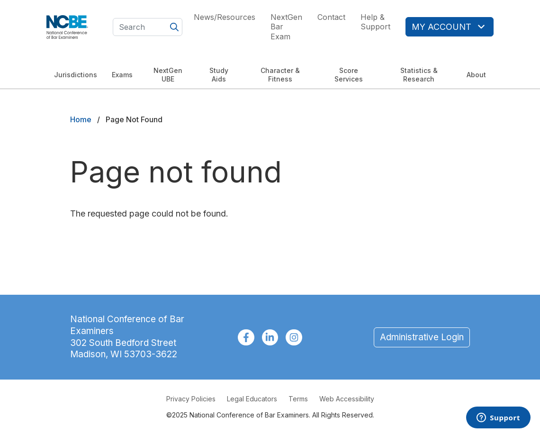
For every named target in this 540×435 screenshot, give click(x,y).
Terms (298, 399)
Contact (331, 17)
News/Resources (224, 17)
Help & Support (375, 22)
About (476, 75)
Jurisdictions (75, 75)
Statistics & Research (419, 74)
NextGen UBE (167, 74)
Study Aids (218, 74)
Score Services (348, 74)
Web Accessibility (346, 399)
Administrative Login (422, 337)
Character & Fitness (280, 74)
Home (80, 119)
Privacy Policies (191, 399)
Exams (122, 75)
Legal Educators (252, 399)
